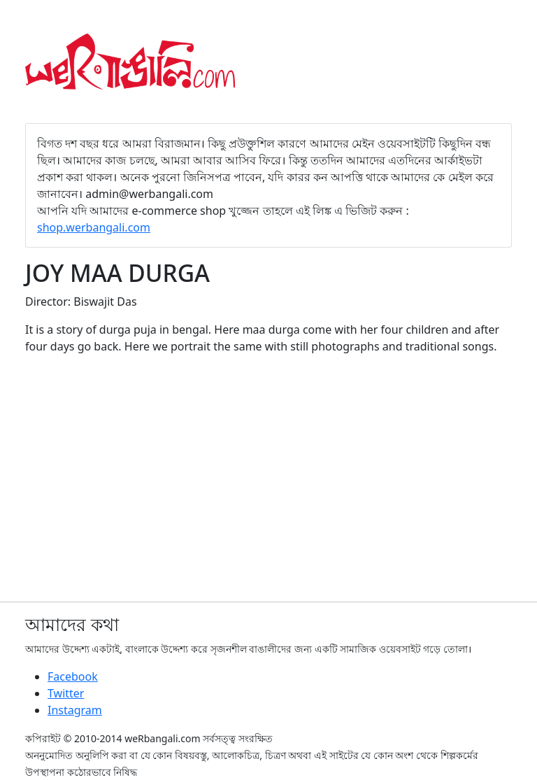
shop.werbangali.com (93, 227)
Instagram (75, 710)
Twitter (66, 693)
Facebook (73, 676)
